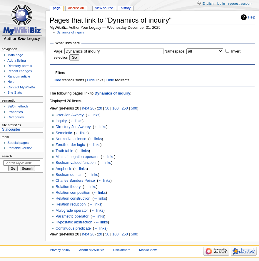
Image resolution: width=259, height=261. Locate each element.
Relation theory (68, 187)
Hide (57, 80)
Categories (15, 117)
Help (251, 17)
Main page (15, 55)
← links (93, 115)
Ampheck (63, 169)
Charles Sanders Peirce (75, 181)
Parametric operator (72, 216)
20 (100, 108)
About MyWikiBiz (91, 250)
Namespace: (175, 51)
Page (57, 8)
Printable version (19, 148)
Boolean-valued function (76, 163)
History (126, 8)
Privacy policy (60, 250)
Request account (240, 3)
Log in (221, 3)
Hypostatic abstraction (74, 222)
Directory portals (19, 66)
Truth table (64, 151)
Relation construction (73, 198)
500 (134, 108)
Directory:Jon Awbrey (73, 127)
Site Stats (14, 92)
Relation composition (73, 193)
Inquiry (61, 121)
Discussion (76, 8)
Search (7, 156)
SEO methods (17, 106)
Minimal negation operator (77, 157)
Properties (15, 112)
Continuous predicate (73, 228)
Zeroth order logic (70, 145)
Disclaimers (121, 250)
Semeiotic (64, 133)
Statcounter (11, 129)
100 (115, 108)
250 (125, 108)
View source (104, 8)
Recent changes (19, 71)
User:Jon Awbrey (70, 115)
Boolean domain (69, 175)
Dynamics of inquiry (70, 32)
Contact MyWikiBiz (21, 87)
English (208, 3)
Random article (18, 76)
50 (107, 108)
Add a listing (16, 60)
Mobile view (148, 250)
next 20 (88, 108)
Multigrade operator (72, 210)
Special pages (18, 142)
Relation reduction (71, 204)
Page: (58, 51)
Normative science (71, 139)
